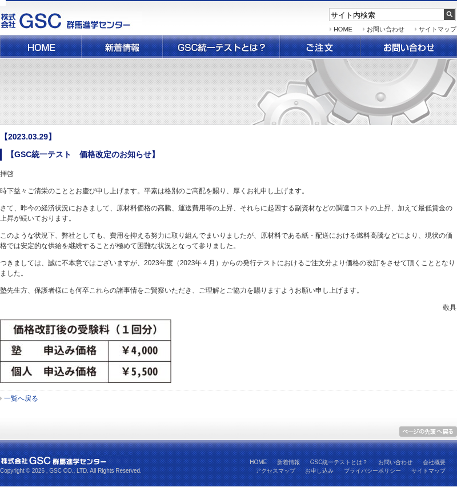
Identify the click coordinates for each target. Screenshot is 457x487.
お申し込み (319, 471)
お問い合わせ (408, 46)
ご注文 (320, 46)
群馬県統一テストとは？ (221, 46)
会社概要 (434, 462)
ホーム (40, 46)
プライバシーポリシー (372, 471)
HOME (343, 29)
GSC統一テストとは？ (339, 462)
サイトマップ (437, 29)
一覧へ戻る (21, 398)
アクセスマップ (275, 471)
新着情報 (122, 46)
